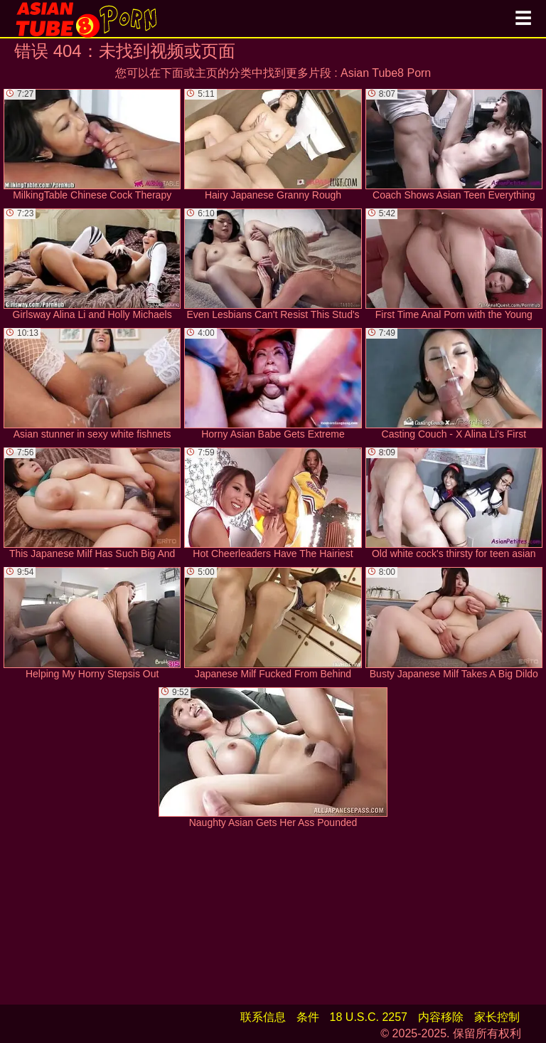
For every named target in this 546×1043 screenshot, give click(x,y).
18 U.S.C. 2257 (368, 1017)
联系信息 (263, 1017)
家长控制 (497, 1017)
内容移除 (441, 1017)
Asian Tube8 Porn (386, 73)
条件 (307, 1017)
